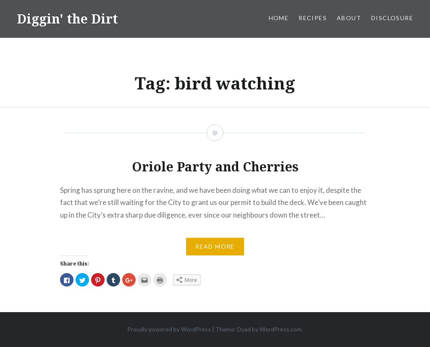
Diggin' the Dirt (67, 18)
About (349, 17)
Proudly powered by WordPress (169, 329)
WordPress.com (281, 329)
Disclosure (392, 17)
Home (279, 17)
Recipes (313, 17)
